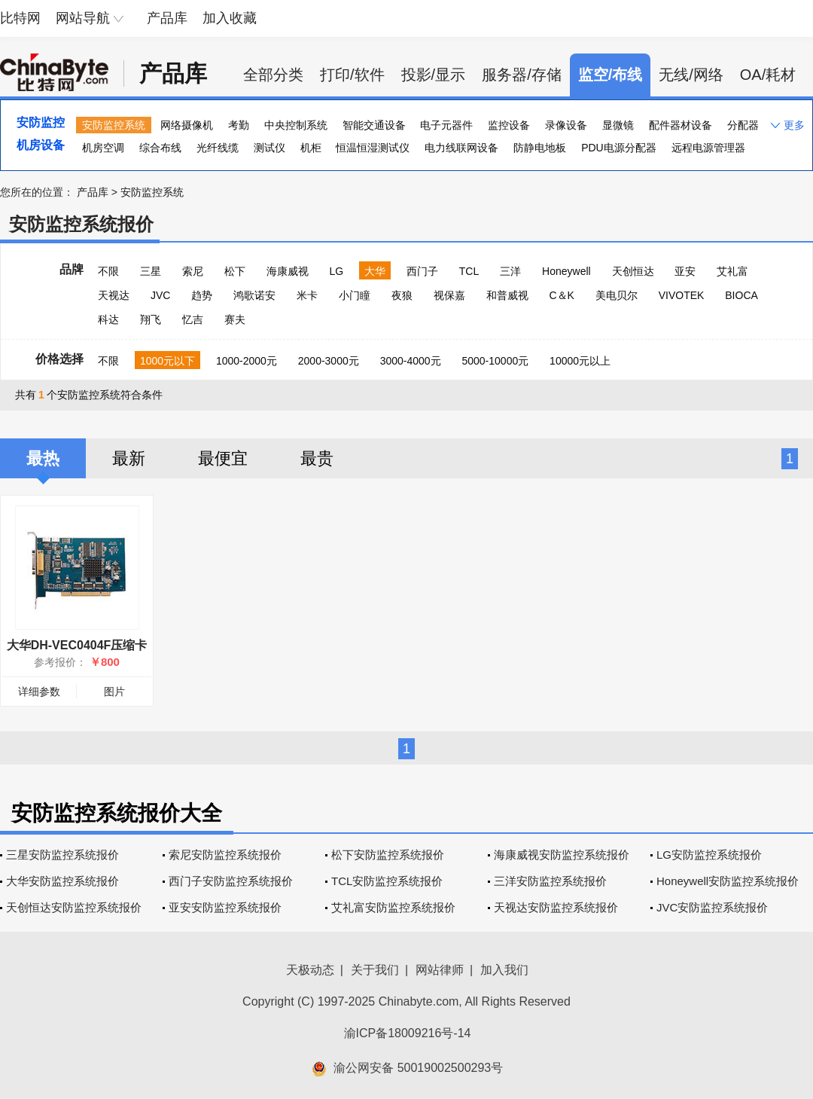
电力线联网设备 (461, 148)
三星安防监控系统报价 (62, 854)
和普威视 (507, 295)
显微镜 (618, 125)
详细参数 (39, 691)
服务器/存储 (522, 74)
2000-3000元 (328, 361)
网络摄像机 (186, 125)
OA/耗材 (768, 74)
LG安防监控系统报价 (709, 854)
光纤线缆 (217, 148)
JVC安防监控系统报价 (712, 907)
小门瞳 (354, 295)
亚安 (685, 271)
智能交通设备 (374, 125)
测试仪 (269, 148)
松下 (234, 271)
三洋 (510, 271)
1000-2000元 (246, 361)
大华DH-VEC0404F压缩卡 (77, 645)
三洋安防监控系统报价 (550, 881)
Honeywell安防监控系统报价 (727, 881)
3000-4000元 (410, 361)
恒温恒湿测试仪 (373, 148)
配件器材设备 (680, 125)
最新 (128, 458)
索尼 (192, 271)
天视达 (113, 295)
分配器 (743, 125)
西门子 (422, 271)
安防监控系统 (113, 125)
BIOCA (741, 295)
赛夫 (234, 319)
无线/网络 (691, 74)
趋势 (201, 295)
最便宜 (223, 458)
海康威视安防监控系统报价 (561, 854)
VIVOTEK (682, 295)
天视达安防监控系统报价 (556, 907)
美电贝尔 (616, 295)
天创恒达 (633, 271)
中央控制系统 (295, 125)
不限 (108, 271)
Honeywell (566, 271)
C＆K (561, 295)
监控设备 (509, 125)
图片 (114, 691)
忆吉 (192, 319)
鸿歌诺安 (254, 295)
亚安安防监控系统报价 (225, 907)
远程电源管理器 (708, 148)
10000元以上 (580, 361)
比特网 (20, 18)
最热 (42, 458)
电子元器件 (446, 125)
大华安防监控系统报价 (62, 881)
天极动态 (310, 969)
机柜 (310, 148)
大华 (374, 271)
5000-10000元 (494, 361)
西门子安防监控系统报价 (231, 881)
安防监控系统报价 (81, 224)
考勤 (238, 125)
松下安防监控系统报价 (387, 854)
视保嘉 (449, 295)
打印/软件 (352, 74)
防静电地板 (539, 148)
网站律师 (440, 969)
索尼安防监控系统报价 (225, 854)
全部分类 (273, 74)
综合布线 (160, 148)
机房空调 (103, 148)
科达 (108, 319)
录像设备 (566, 125)
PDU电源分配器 (618, 148)
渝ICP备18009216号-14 (407, 1033)
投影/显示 (433, 74)
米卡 (307, 295)
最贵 (316, 458)
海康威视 (287, 271)
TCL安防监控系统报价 (387, 881)
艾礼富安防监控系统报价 (393, 907)
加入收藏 (229, 18)
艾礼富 (732, 271)
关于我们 (375, 969)
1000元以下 (167, 361)
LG (336, 271)
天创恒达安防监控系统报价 (74, 907)
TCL (469, 271)
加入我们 (504, 969)
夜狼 (402, 295)
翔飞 (150, 319)
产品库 (167, 18)
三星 (150, 271)
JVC (160, 295)
